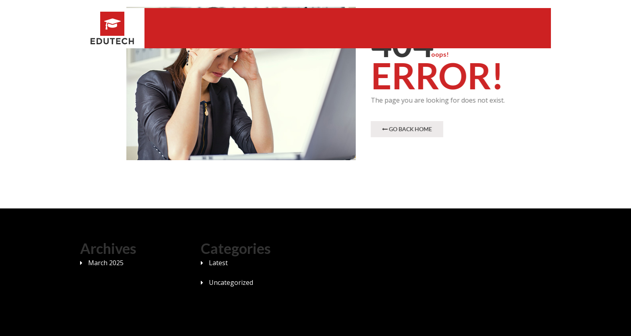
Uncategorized (231, 282)
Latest (218, 262)
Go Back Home (407, 129)
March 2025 (106, 262)
